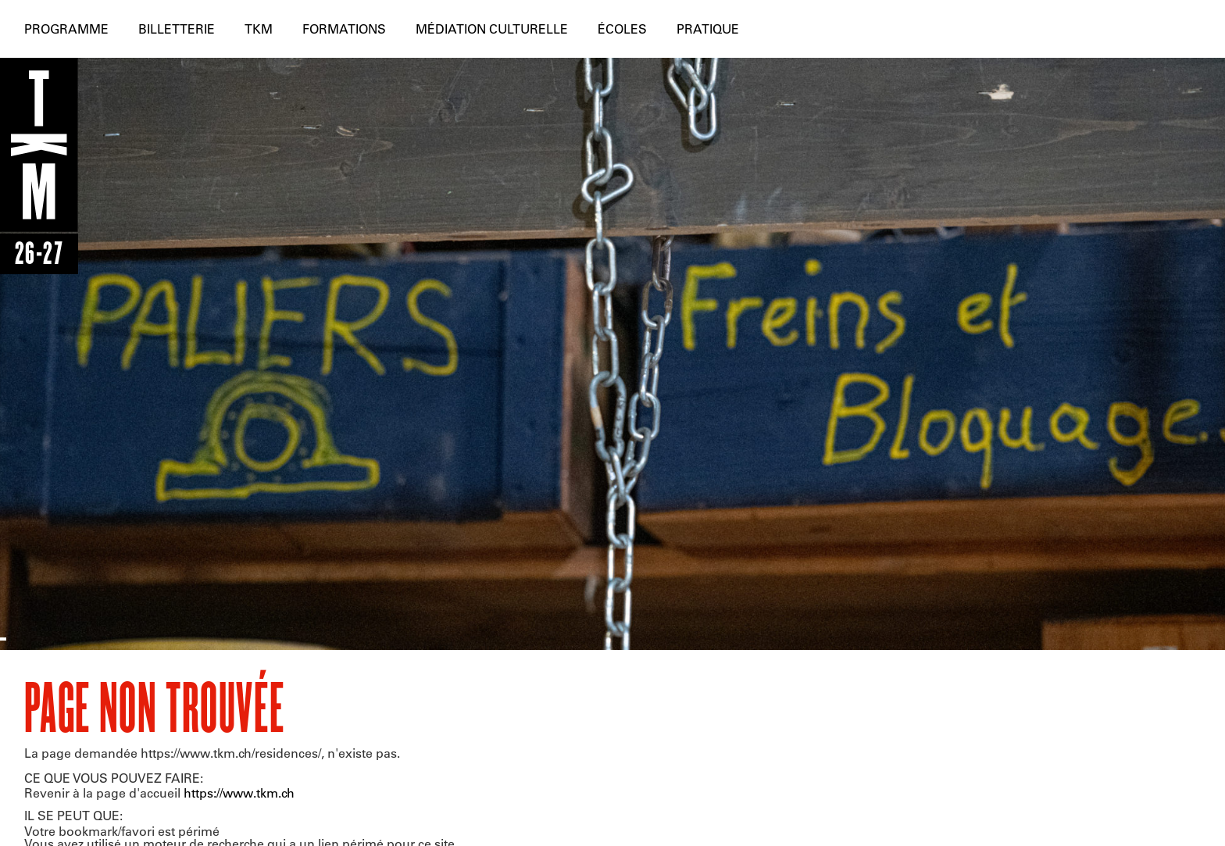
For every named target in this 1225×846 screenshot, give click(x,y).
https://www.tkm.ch (239, 792)
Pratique (708, 28)
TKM (259, 28)
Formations (344, 28)
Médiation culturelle (492, 28)
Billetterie (176, 28)
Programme (66, 28)
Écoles (622, 28)
